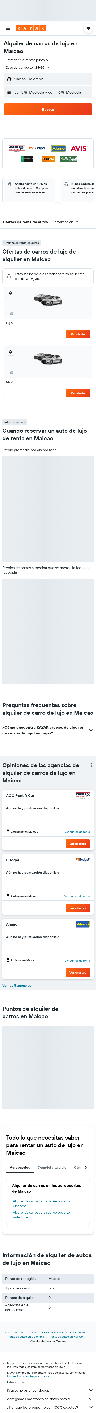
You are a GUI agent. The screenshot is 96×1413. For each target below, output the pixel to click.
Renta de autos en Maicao (66, 1336)
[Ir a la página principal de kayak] (31, 28)
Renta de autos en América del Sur (64, 1332)
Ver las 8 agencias (16, 985)
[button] (8, 28)
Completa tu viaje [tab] (52, 1167)
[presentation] (91, 765)
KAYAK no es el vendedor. (50, 1390)
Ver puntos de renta (77, 831)
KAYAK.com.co (14, 1332)
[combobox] (28, 59)
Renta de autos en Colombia (26, 1336)
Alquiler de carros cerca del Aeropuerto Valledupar (41, 1214)
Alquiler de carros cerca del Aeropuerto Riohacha (41, 1203)
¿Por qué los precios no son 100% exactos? (50, 1407)
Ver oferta (78, 334)
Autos (32, 1332)
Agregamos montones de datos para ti (50, 1399)
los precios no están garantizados (28, 1376)
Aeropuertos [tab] (20, 1167)
